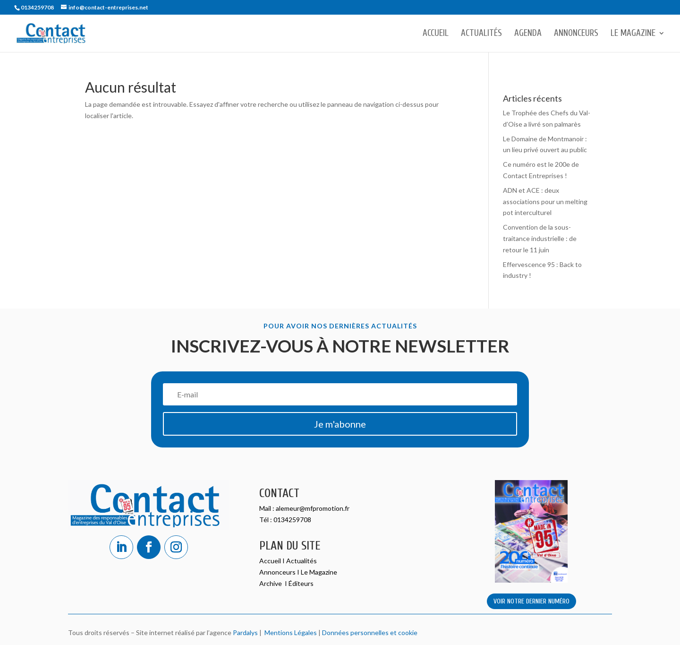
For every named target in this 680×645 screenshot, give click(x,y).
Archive (271, 583)
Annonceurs (576, 34)
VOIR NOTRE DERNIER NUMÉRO (531, 601)
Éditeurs (301, 583)
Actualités (481, 34)
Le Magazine (633, 34)
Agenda (528, 34)
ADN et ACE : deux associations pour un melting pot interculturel (545, 201)
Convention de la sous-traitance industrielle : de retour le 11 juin (540, 238)
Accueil (436, 34)
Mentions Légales (289, 632)
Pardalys (245, 632)
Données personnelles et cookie (369, 632)
